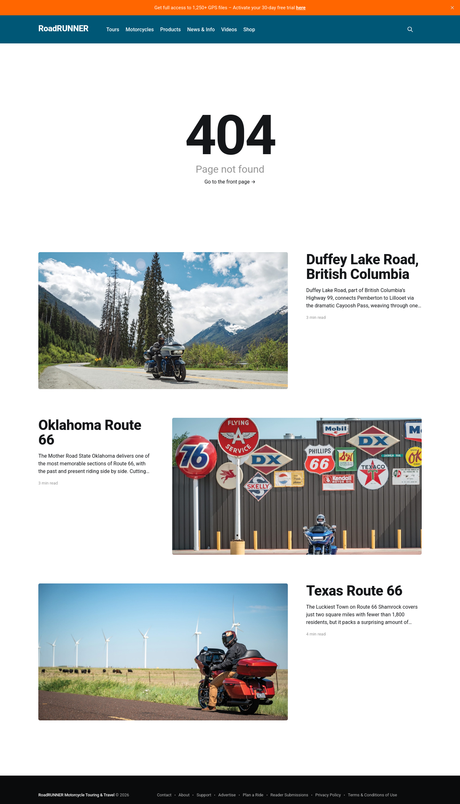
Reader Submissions (289, 795)
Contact (164, 795)
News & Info (201, 29)
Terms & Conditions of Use (372, 795)
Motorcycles (140, 29)
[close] (452, 8)
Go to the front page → (230, 182)
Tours (112, 29)
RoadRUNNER (63, 28)
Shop (249, 29)
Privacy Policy (328, 795)
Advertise (227, 795)
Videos (229, 29)
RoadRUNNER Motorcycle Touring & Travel (76, 795)
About (184, 795)
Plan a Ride (253, 795)
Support (203, 795)
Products (170, 29)
